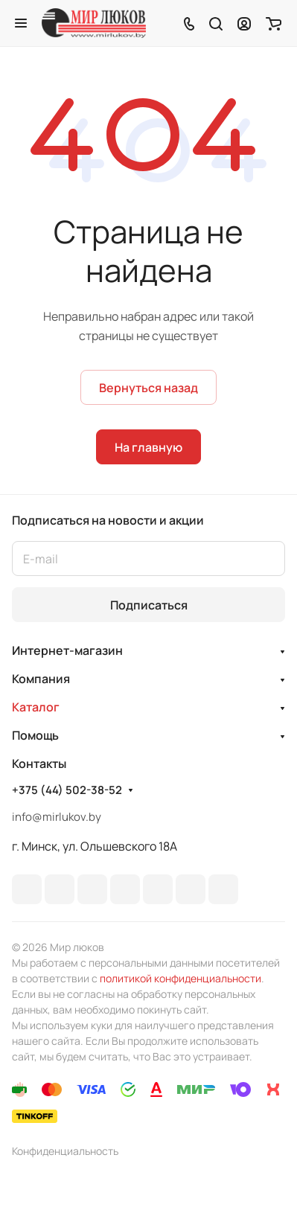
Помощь (35, 735)
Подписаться (149, 605)
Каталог (36, 707)
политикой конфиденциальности (180, 978)
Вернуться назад (148, 388)
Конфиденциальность (65, 1151)
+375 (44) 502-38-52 (67, 790)
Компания (41, 678)
